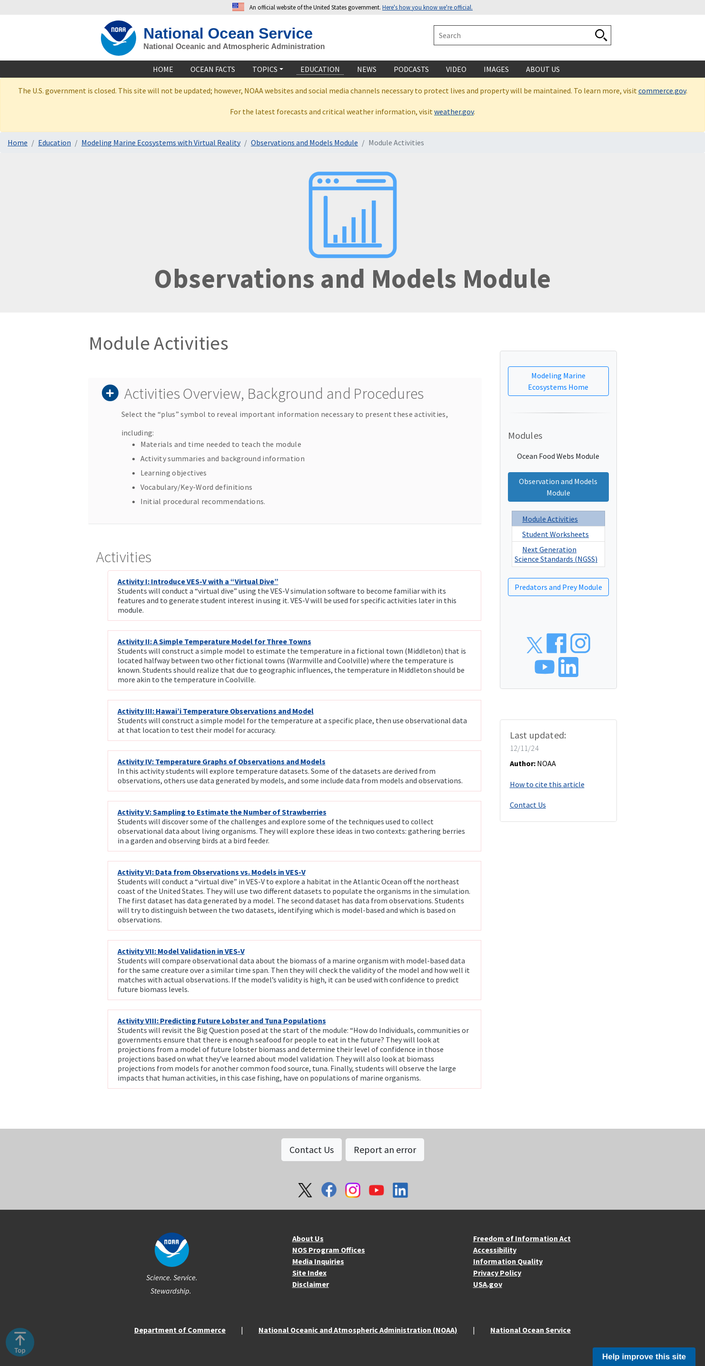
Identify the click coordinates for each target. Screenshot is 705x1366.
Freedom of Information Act (522, 1238)
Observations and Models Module (304, 142)
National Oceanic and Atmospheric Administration (234, 46)
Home (18, 142)
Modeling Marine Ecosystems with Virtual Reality (160, 142)
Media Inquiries (318, 1261)
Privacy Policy (497, 1272)
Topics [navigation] (265, 69)
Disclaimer (310, 1284)
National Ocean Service (228, 33)
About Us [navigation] (543, 69)
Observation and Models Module (558, 486)
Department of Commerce (180, 1330)
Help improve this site (644, 1356)
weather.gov (454, 111)
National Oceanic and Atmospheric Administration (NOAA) (357, 1330)
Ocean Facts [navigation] (212, 69)
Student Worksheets (555, 534)
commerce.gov (662, 90)
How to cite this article (547, 784)
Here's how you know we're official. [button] (427, 7)
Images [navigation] (496, 69)
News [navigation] (367, 69)
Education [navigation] (320, 69)
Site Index (309, 1272)
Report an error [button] (385, 1149)
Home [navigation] (163, 69)
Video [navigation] (456, 69)
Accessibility (494, 1250)
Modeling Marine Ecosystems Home (558, 381)
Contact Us (528, 804)
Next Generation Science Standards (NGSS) (556, 554)
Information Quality (508, 1261)
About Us (308, 1238)
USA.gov (487, 1284)
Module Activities (550, 519)
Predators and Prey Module (558, 587)
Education (54, 142)
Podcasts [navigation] (411, 69)
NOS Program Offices (328, 1250)
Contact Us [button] (311, 1149)
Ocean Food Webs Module (558, 456)
